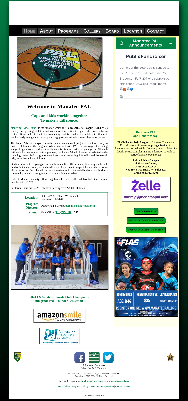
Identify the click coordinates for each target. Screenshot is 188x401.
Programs (68, 31)
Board (112, 31)
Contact (155, 31)
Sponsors (101, 386)
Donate (127, 386)
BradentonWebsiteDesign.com (94, 381)
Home (29, 31)
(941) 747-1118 (63, 212)
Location (133, 31)
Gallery (92, 31)
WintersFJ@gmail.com (119, 381)
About (46, 31)
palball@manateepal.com (80, 205)
